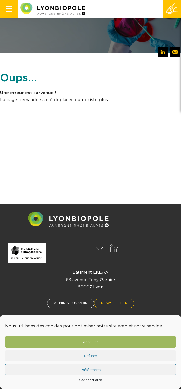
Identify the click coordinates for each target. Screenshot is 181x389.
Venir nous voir (71, 303)
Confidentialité (90, 379)
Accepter (90, 342)
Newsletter (114, 303)
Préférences (90, 370)
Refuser (90, 356)
